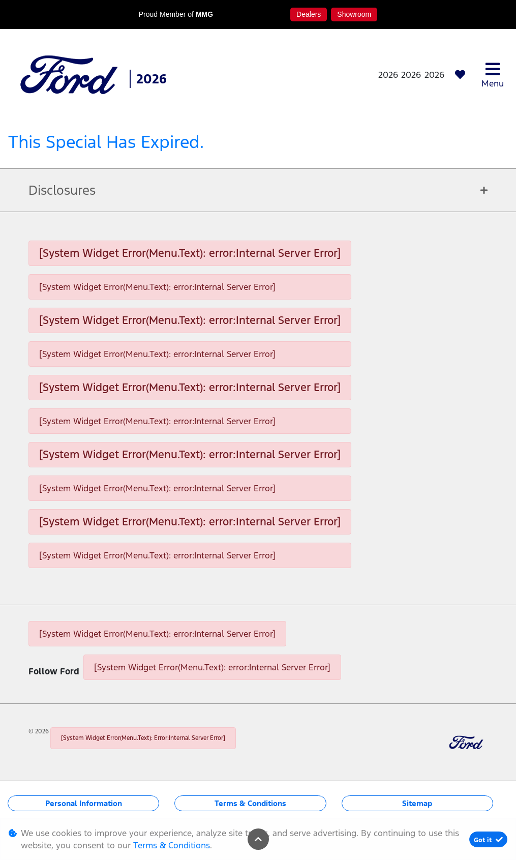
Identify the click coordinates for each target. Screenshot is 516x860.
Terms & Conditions (250, 803)
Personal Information (83, 803)
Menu (492, 75)
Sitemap (417, 803)
